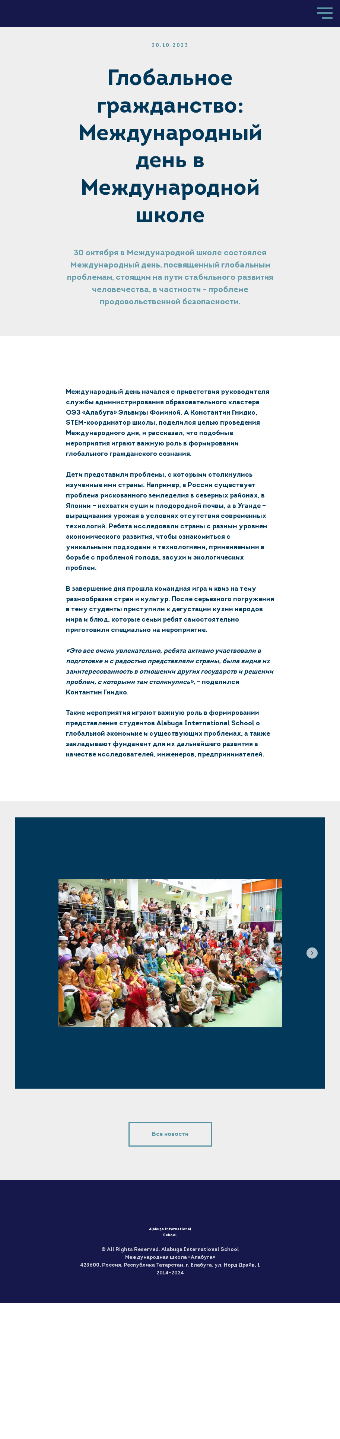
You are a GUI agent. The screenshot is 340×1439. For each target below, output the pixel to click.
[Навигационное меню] (325, 13)
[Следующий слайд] (312, 953)
